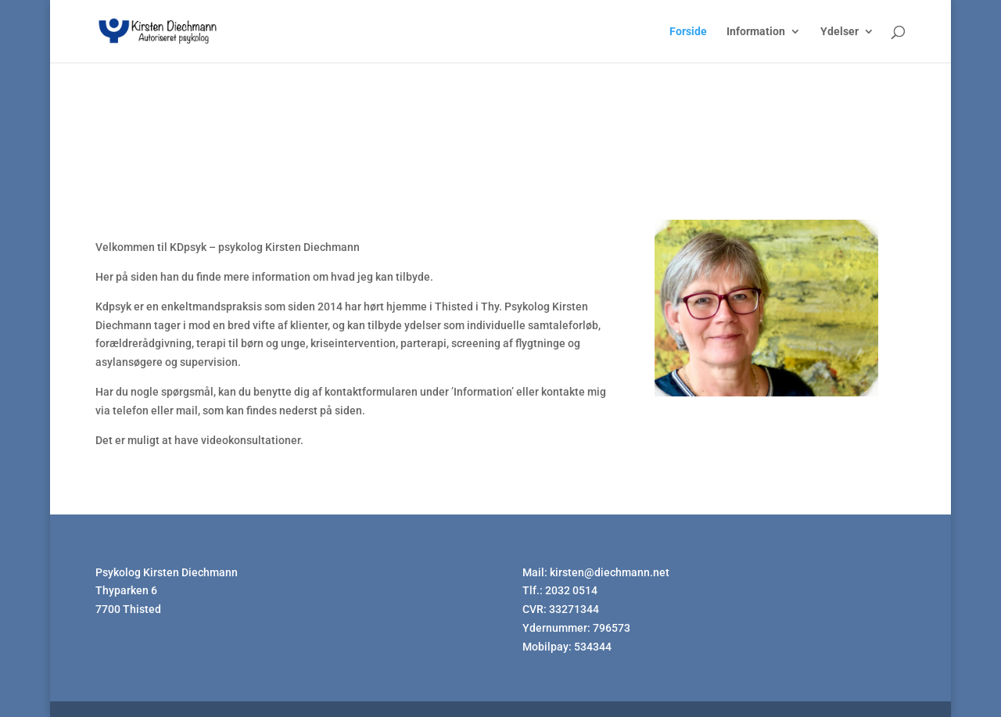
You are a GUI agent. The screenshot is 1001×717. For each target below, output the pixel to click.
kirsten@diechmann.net (609, 572)
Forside (688, 32)
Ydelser (839, 32)
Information (756, 32)
